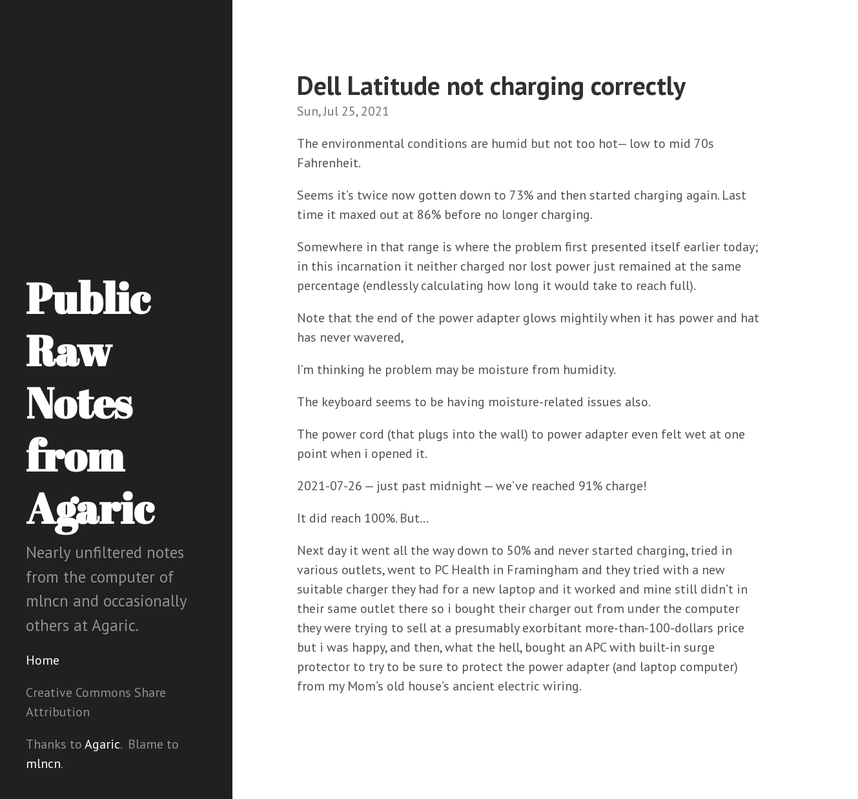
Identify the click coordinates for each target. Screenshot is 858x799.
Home (42, 660)
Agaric (102, 744)
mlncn (43, 763)
